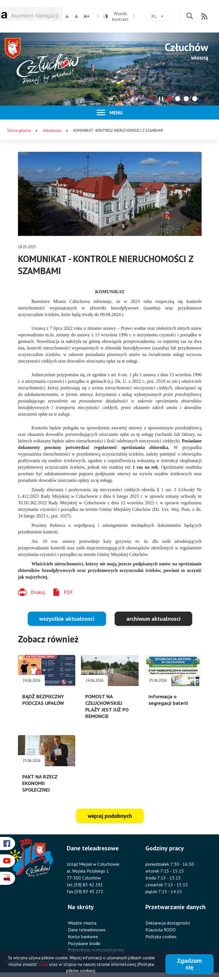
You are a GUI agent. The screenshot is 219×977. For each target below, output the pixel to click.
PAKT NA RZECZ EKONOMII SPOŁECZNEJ (40, 783)
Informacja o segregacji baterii (168, 699)
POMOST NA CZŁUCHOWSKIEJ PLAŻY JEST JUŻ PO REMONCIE (107, 706)
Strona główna (19, 130)
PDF (68, 592)
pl (160, 17)
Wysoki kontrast (116, 16)
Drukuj (38, 592)
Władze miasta (82, 923)
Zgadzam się (189, 964)
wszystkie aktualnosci (66, 618)
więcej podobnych (110, 816)
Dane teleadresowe (87, 930)
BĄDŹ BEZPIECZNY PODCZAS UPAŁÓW (43, 699)
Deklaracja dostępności (167, 923)
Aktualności (52, 130)
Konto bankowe (83, 936)
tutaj (43, 964)
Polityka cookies (161, 936)
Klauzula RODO (160, 930)
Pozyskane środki (84, 943)
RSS (204, 16)
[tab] (169, 98)
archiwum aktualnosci (153, 618)
